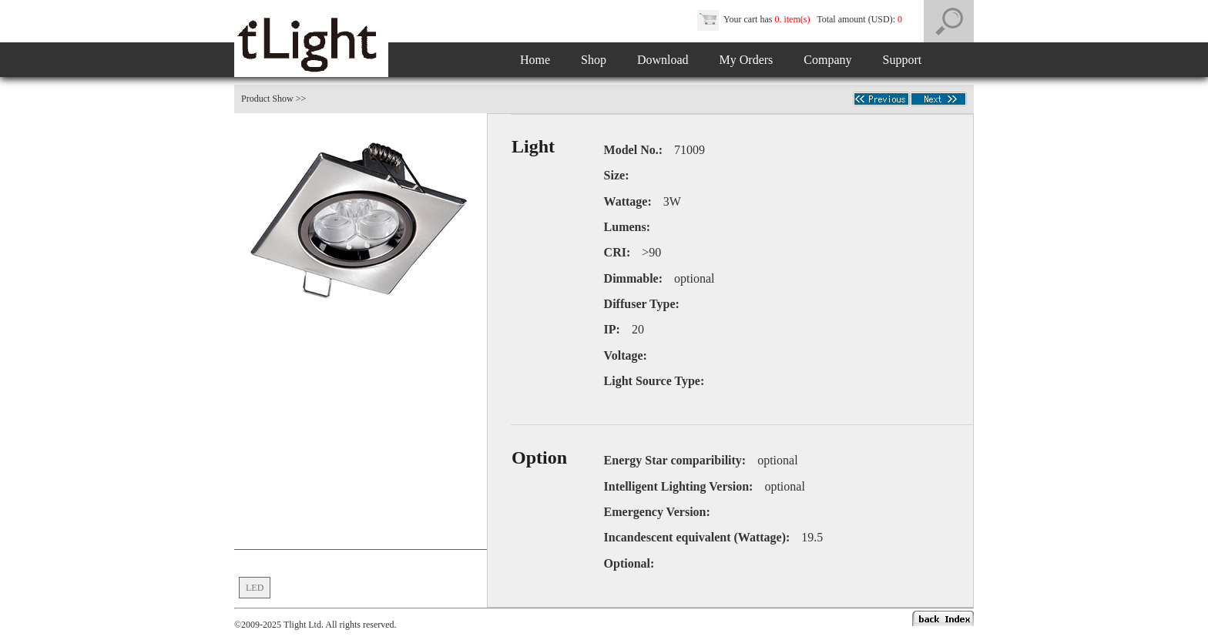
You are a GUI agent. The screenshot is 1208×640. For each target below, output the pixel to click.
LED (254, 587)
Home (535, 59)
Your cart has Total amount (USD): (800, 19)
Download (663, 59)
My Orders (746, 59)
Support (902, 59)
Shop (593, 59)
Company (827, 59)
